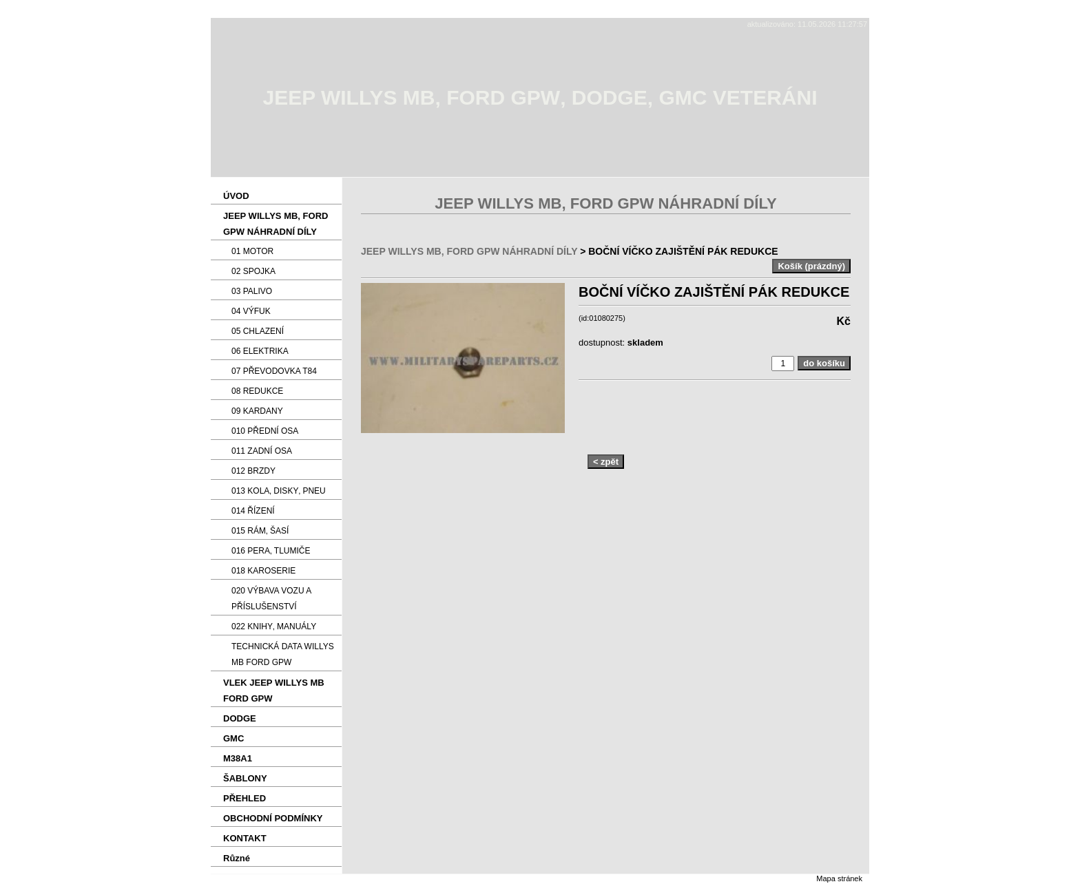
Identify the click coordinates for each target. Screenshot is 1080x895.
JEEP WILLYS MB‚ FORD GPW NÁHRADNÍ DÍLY (469, 251)
